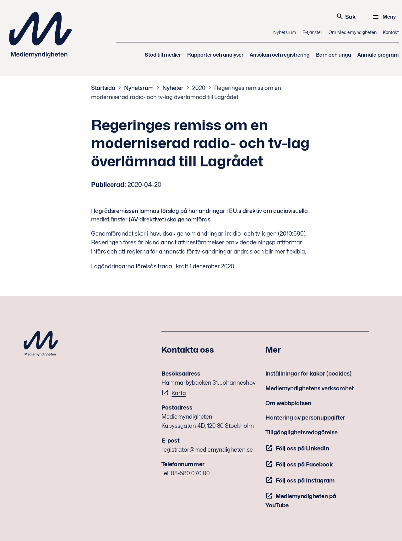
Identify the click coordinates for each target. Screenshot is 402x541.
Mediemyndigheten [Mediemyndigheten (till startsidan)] (41, 35)
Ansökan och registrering (280, 55)
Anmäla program (378, 55)
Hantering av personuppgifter (305, 417)
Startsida (103, 88)
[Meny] (385, 17)
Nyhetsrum (284, 32)
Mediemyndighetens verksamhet (309, 388)
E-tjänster (312, 32)
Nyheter (172, 88)
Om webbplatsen (288, 403)
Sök (346, 16)
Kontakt (391, 32)
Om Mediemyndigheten (353, 32)
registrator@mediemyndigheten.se (207, 449)
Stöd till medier (163, 55)
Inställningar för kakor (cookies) (308, 373)
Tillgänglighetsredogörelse (301, 432)
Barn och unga (333, 55)
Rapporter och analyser (215, 55)
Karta (178, 393)
